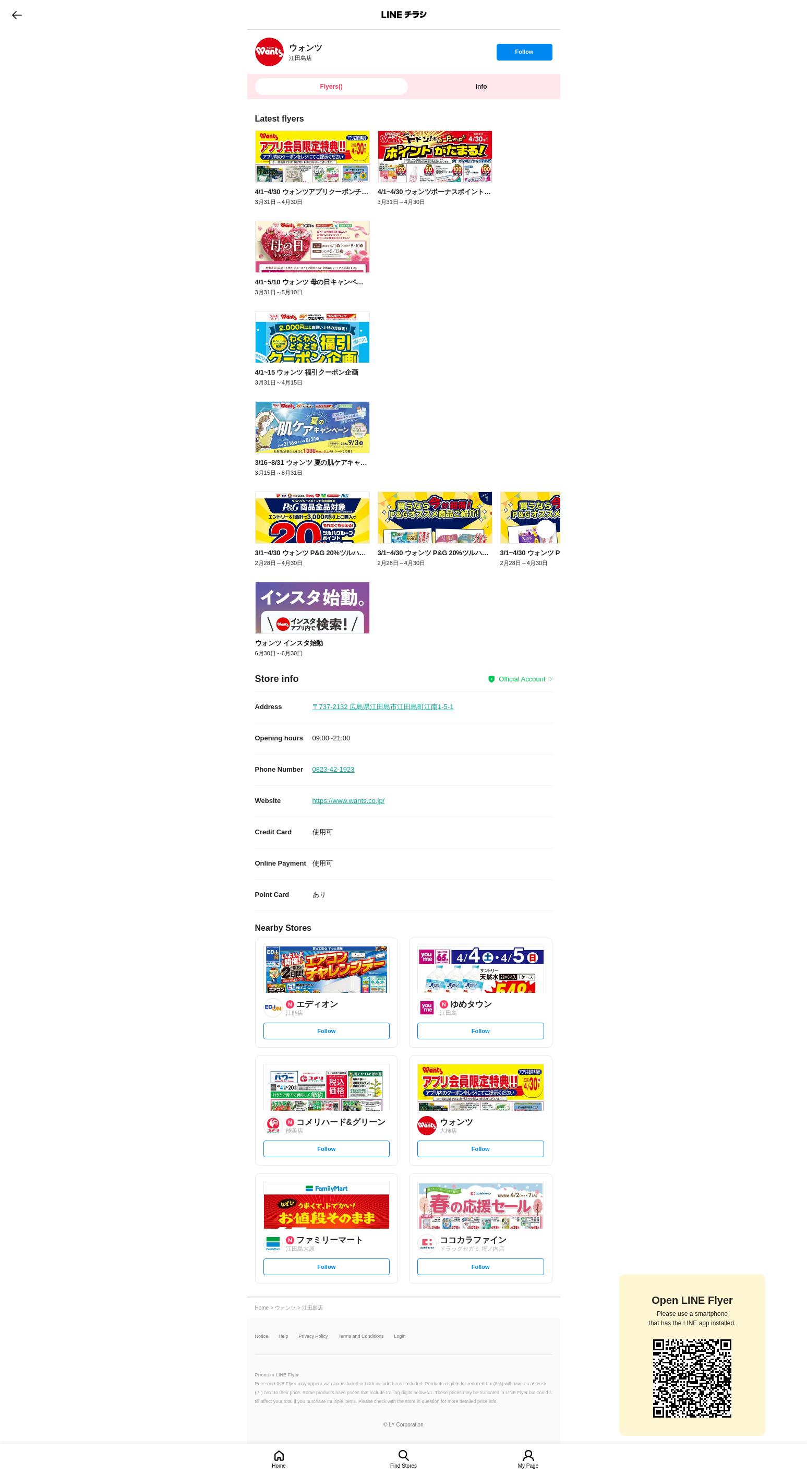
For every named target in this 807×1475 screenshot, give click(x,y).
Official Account (522, 679)
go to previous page (17, 14)
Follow (524, 54)
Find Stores (403, 1466)
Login (400, 1336)
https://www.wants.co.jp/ (348, 801)
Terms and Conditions (361, 1336)
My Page (528, 1466)
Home (279, 1466)
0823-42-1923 (333, 769)
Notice (262, 1336)
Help (283, 1336)
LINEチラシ (405, 14)
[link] (269, 52)
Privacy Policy (313, 1336)
